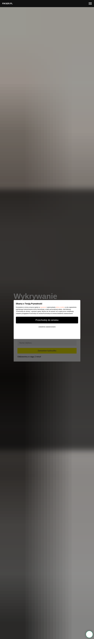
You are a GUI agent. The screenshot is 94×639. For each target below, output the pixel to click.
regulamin (43, 307)
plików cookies (60, 307)
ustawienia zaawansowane (47, 327)
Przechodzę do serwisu (47, 320)
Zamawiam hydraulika (47, 351)
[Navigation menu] (90, 3)
